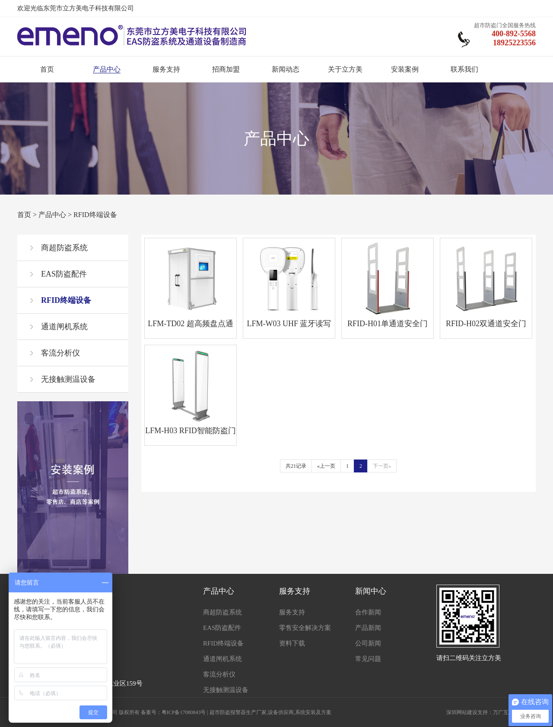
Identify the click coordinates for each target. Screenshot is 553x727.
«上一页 (326, 466)
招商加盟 (226, 69)
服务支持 (166, 69)
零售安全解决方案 (305, 627)
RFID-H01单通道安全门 (387, 323)
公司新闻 (368, 643)
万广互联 (503, 712)
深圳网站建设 (461, 712)
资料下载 (292, 643)
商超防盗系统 (64, 247)
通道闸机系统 (64, 326)
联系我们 (464, 69)
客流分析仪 (60, 353)
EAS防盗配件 (64, 274)
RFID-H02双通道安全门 (486, 323)
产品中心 (107, 69)
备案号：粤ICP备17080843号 (173, 712)
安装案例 (405, 69)
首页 (47, 69)
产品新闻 (368, 627)
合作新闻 (368, 612)
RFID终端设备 (95, 214)
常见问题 (368, 658)
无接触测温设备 (68, 379)
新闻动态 (285, 69)
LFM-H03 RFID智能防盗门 (190, 430)
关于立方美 (345, 69)
